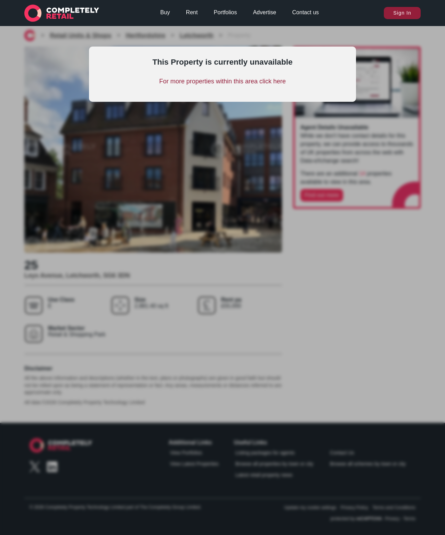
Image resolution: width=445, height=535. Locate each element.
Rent (192, 12)
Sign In (402, 13)
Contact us (305, 12)
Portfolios (225, 12)
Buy (165, 12)
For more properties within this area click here (222, 81)
